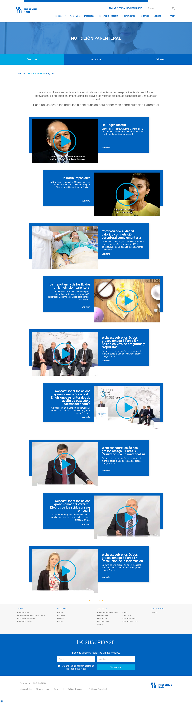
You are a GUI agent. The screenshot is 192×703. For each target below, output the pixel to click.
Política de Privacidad (130, 621)
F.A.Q (124, 612)
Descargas (61, 615)
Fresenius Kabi (102, 615)
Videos (160, 59)
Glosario (100, 624)
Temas (20, 73)
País (173, 16)
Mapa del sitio (102, 618)
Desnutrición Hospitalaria (26, 618)
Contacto (154, 612)
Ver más (106, 148)
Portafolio (60, 618)
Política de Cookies (129, 618)
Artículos (96, 59)
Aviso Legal (126, 615)
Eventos (60, 621)
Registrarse (134, 8)
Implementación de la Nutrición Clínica (31, 615)
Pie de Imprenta (103, 621)
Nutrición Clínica (23, 612)
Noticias (60, 612)
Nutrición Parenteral (24, 621)
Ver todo (32, 59)
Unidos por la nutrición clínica (107, 612)
